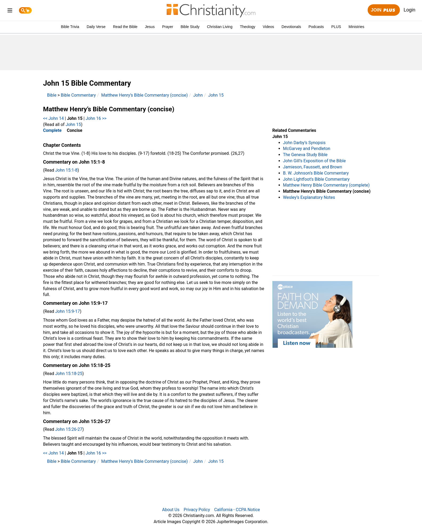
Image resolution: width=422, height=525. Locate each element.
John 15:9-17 (67, 311)
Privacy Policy (197, 509)
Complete (52, 130)
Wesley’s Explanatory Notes (309, 197)
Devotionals (291, 27)
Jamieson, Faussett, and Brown (312, 166)
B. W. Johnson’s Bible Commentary (316, 173)
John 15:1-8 (66, 170)
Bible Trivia (70, 27)
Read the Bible (125, 27)
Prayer (167, 27)
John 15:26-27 (68, 429)
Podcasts (316, 27)
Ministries (356, 27)
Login (409, 10)
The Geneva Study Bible (305, 154)
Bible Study (189, 27)
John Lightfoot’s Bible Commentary (316, 179)
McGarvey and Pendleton (306, 148)
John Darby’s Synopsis (304, 142)
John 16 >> (96, 118)
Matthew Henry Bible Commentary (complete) (326, 185)
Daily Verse (96, 27)
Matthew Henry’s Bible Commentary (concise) (144, 95)
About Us (170, 509)
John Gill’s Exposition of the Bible (314, 160)
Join (383, 10)
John (198, 95)
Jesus (150, 27)
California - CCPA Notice (237, 509)
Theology (247, 27)
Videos (268, 27)
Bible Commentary (78, 95)
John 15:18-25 (68, 373)
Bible (52, 95)
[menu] (10, 11)
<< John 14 (53, 118)
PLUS (336, 27)
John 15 (216, 95)
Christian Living (219, 27)
